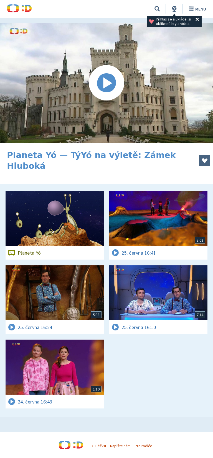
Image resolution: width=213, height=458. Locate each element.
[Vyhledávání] (157, 9)
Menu (196, 9)
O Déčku (99, 445)
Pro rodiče (143, 445)
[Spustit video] (106, 83)
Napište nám (120, 445)
